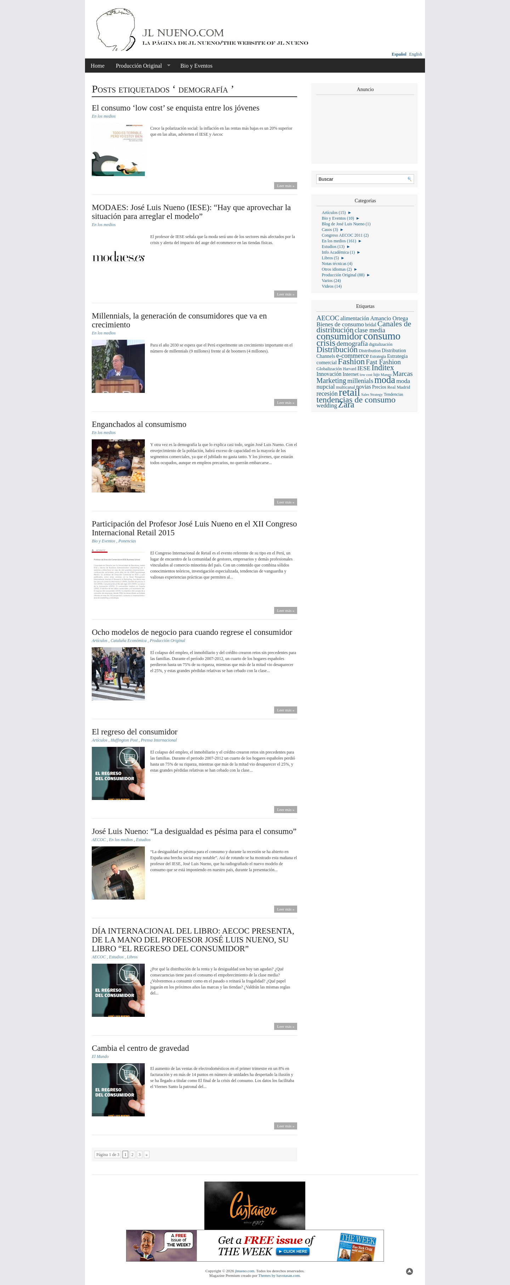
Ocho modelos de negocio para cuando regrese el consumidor (192, 632)
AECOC (99, 839)
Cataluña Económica (128, 640)
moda (384, 379)
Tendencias (393, 394)
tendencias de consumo (355, 399)
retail (349, 392)
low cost (365, 375)
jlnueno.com (244, 1271)
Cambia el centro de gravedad (140, 1048)
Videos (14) (331, 286)
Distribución (336, 349)
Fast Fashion (383, 362)
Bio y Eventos (196, 66)
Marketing (331, 380)
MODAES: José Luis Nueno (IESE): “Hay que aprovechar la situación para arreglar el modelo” (191, 212)
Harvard (349, 369)
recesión (327, 393)
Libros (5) (330, 257)
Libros (132, 956)
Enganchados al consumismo (139, 424)
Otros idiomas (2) (337, 269)
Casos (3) (330, 229)
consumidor (339, 336)
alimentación (354, 318)
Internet (350, 374)
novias (363, 387)
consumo (382, 336)
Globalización (329, 368)
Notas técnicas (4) (337, 263)
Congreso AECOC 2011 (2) (345, 235)
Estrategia (378, 356)
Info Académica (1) (338, 252)
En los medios (103, 116)
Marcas (402, 373)
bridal (370, 324)
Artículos (99, 640)
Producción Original (140, 66)
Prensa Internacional (159, 740)
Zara (346, 404)
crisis (325, 343)
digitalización (381, 344)
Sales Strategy (372, 394)
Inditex (383, 367)
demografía (352, 343)
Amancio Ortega (389, 318)
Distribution (370, 350)
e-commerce (352, 355)
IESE (363, 368)
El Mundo (100, 1056)
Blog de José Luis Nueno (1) (346, 223)
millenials (360, 380)
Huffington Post (123, 740)
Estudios (143, 839)
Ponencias (127, 541)
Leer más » (285, 186)
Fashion (351, 361)
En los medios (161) (339, 240)
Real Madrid (398, 387)
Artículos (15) (334, 212)
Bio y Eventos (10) (338, 218)
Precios (379, 387)
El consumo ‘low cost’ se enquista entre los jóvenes (176, 107)
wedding (326, 405)
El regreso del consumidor (134, 731)
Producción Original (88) (343, 274)
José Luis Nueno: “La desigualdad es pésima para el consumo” (194, 831)
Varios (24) (331, 280)
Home (97, 66)
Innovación (328, 374)
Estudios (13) (333, 246)
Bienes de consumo (340, 324)
